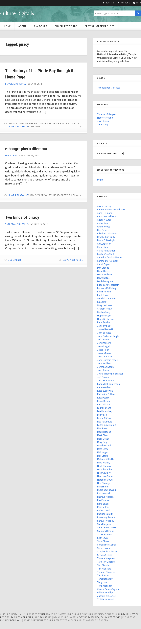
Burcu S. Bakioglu (106, 240)
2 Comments (15, 260)
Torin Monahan (104, 585)
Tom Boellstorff (105, 578)
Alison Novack (104, 219)
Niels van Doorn (105, 476)
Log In (100, 179)
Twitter (108, 3)
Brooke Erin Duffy (106, 237)
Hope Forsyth (104, 315)
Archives (101, 153)
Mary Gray (102, 442)
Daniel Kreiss (103, 271)
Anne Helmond (105, 213)
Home (7, 26)
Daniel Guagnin (105, 281)
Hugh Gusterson (105, 319)
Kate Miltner (103, 404)
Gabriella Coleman (106, 298)
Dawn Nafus (103, 278)
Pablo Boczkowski (106, 489)
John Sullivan (104, 363)
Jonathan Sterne (106, 366)
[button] (138, 13)
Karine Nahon (104, 387)
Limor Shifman (104, 418)
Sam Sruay (45, 617)
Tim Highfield (104, 568)
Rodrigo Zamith (105, 513)
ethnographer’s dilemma (26, 148)
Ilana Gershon (104, 322)
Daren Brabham (105, 274)
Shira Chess (103, 541)
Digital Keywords (66, 26)
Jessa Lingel (103, 346)
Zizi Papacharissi (105, 599)
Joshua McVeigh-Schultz (110, 373)
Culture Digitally (17, 13)
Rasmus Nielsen (105, 496)
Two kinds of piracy (22, 217)
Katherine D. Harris (106, 394)
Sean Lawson (103, 548)
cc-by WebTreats (110, 617)
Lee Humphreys (105, 411)
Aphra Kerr (102, 223)
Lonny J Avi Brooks (106, 425)
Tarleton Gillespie (16, 224)
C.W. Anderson (104, 243)
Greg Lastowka (104, 305)
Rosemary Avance (106, 517)
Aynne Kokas (103, 226)
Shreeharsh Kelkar (106, 544)
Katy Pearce (103, 397)
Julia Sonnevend (106, 380)
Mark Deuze (103, 438)
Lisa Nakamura (104, 421)
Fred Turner (103, 295)
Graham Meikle (105, 308)
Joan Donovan (104, 356)
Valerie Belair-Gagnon (108, 589)
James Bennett (105, 329)
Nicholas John (104, 469)
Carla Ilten (102, 247)
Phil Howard (103, 493)
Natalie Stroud (105, 479)
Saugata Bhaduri (105, 531)
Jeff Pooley (103, 377)
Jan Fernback (104, 325)
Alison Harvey (104, 206)
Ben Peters (103, 230)
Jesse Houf (103, 349)
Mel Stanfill (103, 455)
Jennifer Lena (104, 342)
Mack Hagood (104, 431)
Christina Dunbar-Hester (109, 257)
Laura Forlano (104, 407)
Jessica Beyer (104, 353)
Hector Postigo (105, 117)
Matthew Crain (104, 445)
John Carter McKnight (108, 336)
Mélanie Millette (105, 459)
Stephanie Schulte (107, 551)
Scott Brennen (104, 534)
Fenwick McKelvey (15, 83)
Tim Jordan (103, 575)
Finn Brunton (104, 291)
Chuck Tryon (103, 264)
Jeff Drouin (103, 339)
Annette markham (106, 216)
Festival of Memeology (100, 26)
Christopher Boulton (107, 260)
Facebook (124, 3)
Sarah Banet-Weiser (107, 527)
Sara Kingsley (104, 524)
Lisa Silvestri (103, 428)
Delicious (16, 620)
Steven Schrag (104, 555)
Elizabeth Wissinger (107, 233)
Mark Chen (11, 155)
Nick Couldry (104, 472)
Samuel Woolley (105, 520)
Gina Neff (102, 302)
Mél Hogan (102, 452)
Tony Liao (102, 582)
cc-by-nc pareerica (88, 617)
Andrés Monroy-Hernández (111, 209)
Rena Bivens (103, 503)
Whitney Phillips (105, 592)
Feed (137, 3)
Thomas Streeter (106, 572)
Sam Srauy (102, 124)
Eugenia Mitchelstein (108, 284)
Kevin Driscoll (104, 401)
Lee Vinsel (102, 414)
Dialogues (40, 26)
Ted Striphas (103, 565)
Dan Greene (103, 267)
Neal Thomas (104, 466)
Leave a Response (18, 126)
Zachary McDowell (106, 596)
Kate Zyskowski (105, 390)
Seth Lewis (102, 537)
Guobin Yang (103, 312)
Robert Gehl (103, 510)
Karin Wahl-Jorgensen (108, 384)
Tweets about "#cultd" (109, 87)
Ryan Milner (103, 507)
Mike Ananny (103, 462)
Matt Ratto (103, 449)
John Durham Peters (107, 360)
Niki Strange (103, 483)
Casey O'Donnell (105, 254)
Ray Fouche (103, 500)
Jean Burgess (104, 332)
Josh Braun (103, 121)
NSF (43, 614)
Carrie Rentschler (106, 250)
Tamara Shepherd (106, 558)
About (22, 26)
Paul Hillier (103, 486)
